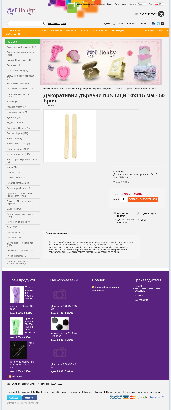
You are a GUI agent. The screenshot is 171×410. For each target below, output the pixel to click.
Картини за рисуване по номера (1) (18, 95)
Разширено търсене (57, 23)
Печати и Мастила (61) (18, 183)
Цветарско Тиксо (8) (16, 237)
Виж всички (98, 290)
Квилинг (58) (13, 102)
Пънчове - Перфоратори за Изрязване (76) (20, 202)
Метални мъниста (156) (18, 154)
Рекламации (24, 392)
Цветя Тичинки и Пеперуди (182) (20, 244)
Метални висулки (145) (18, 149)
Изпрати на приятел (122, 214)
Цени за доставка (113, 23)
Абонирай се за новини (107, 287)
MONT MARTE (141, 300)
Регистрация (120, 4)
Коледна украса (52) (16, 107)
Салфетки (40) (14, 209)
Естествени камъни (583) (19, 83)
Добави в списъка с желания (125, 221)
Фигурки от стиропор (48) (19, 222)
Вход (109, 4)
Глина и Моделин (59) (17, 70)
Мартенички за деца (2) (18, 144)
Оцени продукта (148, 213)
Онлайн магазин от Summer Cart (23, 403)
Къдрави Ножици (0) (17, 123)
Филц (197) (12, 227)
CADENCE (139, 291)
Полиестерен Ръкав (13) (19, 188)
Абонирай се (18, 376)
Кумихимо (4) (13, 117)
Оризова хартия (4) (16, 178)
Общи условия (113, 392)
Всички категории (156, 30)
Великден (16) (13, 65)
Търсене (99, 392)
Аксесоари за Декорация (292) (21, 47)
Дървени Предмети (102, 89)
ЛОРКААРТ (139, 295)
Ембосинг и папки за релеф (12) (20, 77)
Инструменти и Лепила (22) (20, 89)
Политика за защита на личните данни (142, 392)
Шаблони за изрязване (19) (20, 250)
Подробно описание (56, 233)
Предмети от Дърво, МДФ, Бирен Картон (71, 89)
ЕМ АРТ (138, 286)
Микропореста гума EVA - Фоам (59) (22, 160)
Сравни (144, 220)
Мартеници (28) (14, 138)
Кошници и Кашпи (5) (17, 112)
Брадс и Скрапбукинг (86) (19, 60)
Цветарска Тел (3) (15, 232)
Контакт (143, 23)
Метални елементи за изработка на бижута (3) (18, 262)
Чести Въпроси (58, 392)
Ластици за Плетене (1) (18, 128)
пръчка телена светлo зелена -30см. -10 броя (30, 325)
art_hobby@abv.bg (27, 384)
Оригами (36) (13, 172)
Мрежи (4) (12, 167)
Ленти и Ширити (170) (17, 133)
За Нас (36, 392)
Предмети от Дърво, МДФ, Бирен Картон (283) (19, 194)
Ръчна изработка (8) (17, 256)
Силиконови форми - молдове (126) (21, 215)
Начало (131, 23)
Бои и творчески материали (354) (20, 53)
